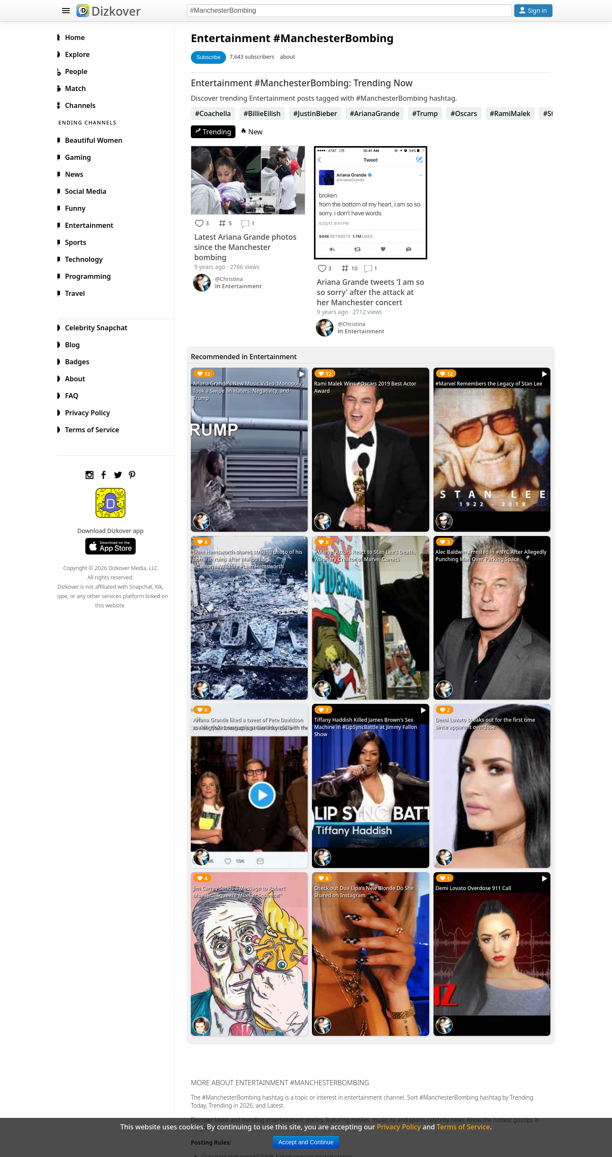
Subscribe (215, 57)
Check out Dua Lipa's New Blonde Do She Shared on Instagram (368, 880)
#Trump (432, 113)
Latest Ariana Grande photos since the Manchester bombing (252, 245)
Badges (81, 360)
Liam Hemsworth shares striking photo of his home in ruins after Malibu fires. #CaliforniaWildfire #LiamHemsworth (254, 553)
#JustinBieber (322, 113)
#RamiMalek (517, 113)
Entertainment (238, 38)
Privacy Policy (92, 411)
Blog (77, 343)
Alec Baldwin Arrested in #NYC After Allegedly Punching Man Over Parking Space (491, 550)
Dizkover (108, 11)
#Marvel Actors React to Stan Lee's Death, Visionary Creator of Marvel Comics (369, 550)
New (258, 131)
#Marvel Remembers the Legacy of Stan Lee (491, 381)
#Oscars (470, 113)
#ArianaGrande (381, 113)
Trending (220, 131)
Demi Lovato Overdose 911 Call (475, 876)
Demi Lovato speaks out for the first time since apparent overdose (488, 715)
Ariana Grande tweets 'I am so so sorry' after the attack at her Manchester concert (370, 290)
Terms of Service (96, 428)
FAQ (76, 394)
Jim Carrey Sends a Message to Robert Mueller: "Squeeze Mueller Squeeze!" (246, 880)
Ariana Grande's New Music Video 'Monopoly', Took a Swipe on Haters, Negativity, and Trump (244, 389)
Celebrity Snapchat (100, 326)
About (79, 377)
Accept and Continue (306, 1142)
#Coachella (220, 113)
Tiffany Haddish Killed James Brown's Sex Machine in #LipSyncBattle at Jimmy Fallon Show (370, 718)
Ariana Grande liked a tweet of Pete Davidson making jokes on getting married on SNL (255, 715)
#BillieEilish (268, 113)
